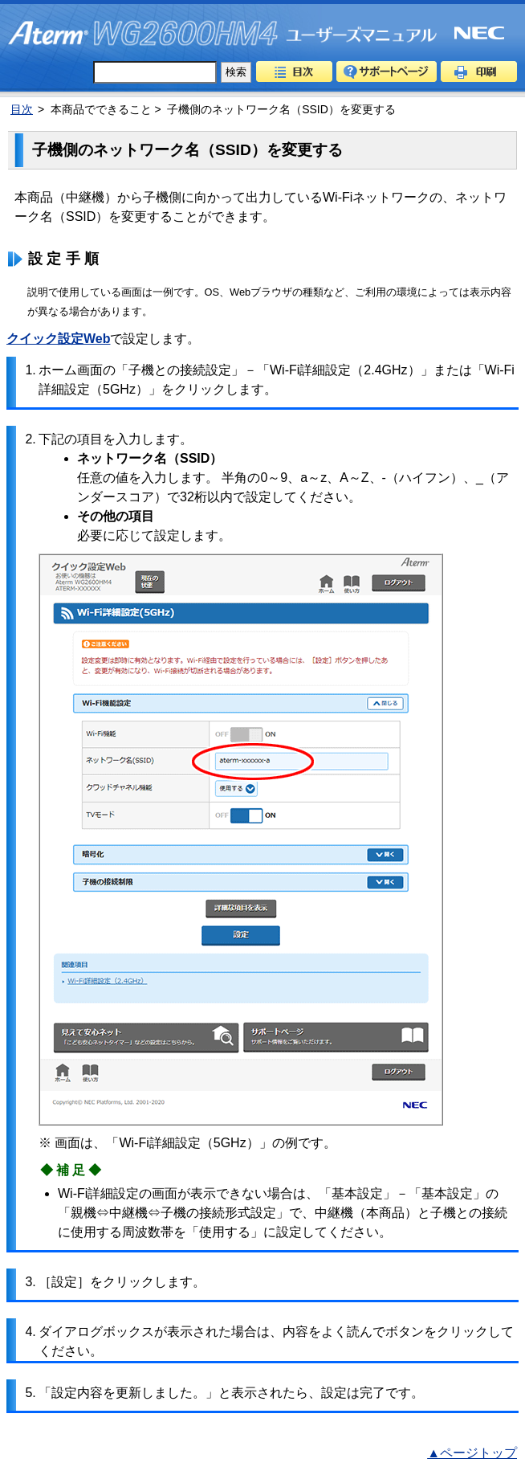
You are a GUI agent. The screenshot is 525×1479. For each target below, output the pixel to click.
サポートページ (386, 71)
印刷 (479, 71)
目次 (294, 71)
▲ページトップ (472, 1453)
